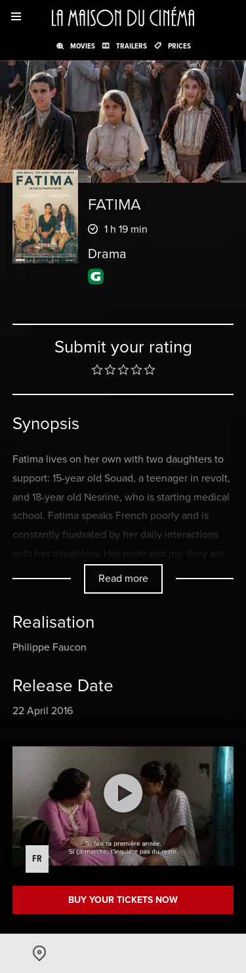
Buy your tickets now (123, 900)
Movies (82, 46)
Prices (179, 46)
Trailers (131, 46)
